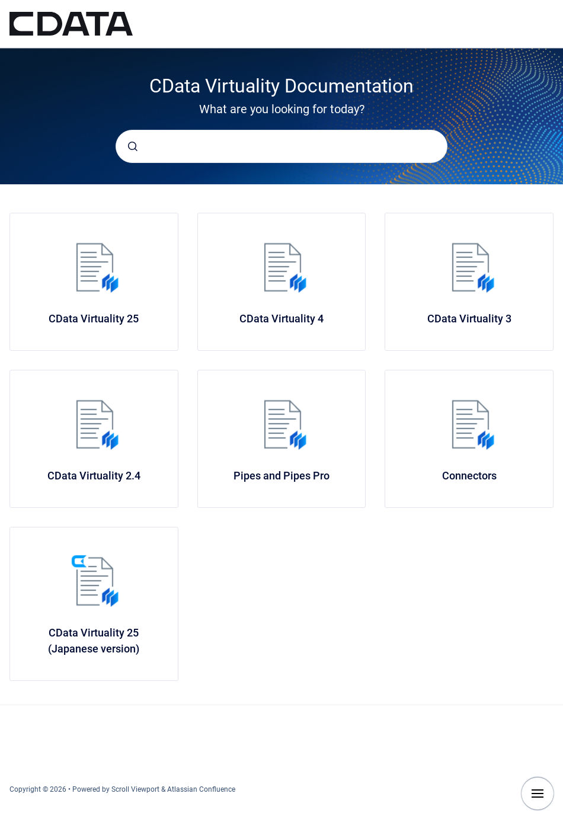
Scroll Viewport (136, 789)
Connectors (469, 475)
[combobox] (281, 146)
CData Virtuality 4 (281, 318)
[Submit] (132, 146)
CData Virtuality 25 (94, 318)
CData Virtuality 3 (469, 318)
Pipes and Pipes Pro (281, 475)
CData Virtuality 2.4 (93, 475)
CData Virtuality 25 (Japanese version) (93, 640)
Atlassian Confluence (201, 789)
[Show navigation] (538, 794)
